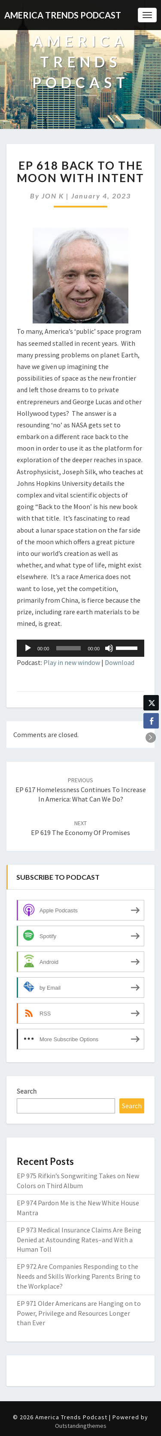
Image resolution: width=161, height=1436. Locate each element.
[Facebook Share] (151, 721)
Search (26, 1091)
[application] (80, 648)
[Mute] (109, 648)
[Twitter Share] (151, 702)
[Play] (28, 648)
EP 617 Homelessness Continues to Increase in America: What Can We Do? (80, 790)
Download (119, 662)
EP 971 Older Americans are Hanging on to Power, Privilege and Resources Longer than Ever (79, 1313)
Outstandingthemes (80, 1426)
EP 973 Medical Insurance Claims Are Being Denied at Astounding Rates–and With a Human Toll (79, 1240)
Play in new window (71, 662)
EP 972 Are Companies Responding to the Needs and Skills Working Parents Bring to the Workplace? (78, 1276)
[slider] (68, 648)
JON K (53, 196)
